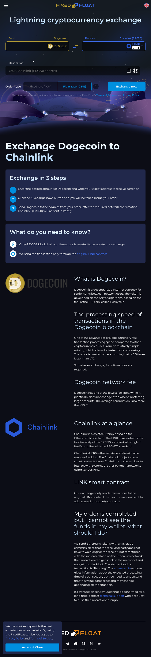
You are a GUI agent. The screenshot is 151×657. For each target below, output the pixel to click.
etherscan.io (122, 568)
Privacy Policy (131, 95)
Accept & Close (32, 647)
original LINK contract (92, 254)
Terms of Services (106, 95)
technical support (112, 596)
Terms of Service (42, 638)
